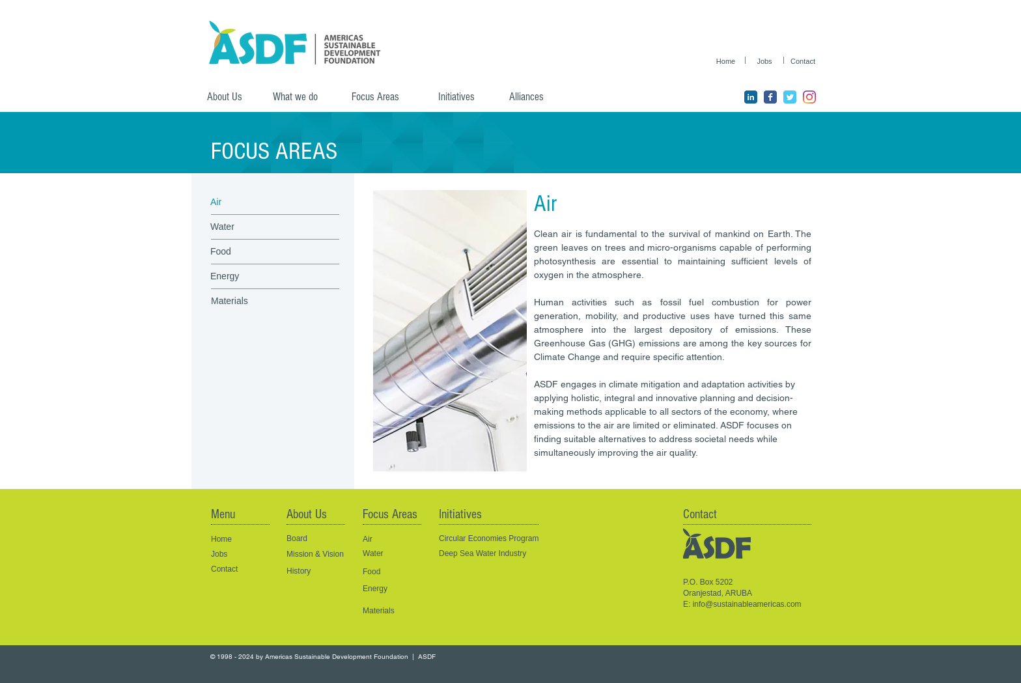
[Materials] (256, 301)
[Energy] (255, 277)
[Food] (255, 252)
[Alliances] (536, 97)
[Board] (314, 538)
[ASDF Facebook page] (770, 97)
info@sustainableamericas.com (747, 604)
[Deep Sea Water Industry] (500, 553)
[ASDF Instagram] (809, 97)
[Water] (255, 227)
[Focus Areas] (384, 97)
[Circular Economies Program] (499, 538)
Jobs (219, 554)
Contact (224, 569)
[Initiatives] (465, 97)
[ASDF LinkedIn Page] (750, 97)
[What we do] (300, 97)
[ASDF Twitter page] (789, 97)
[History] (314, 571)
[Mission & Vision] (316, 554)
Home (221, 539)
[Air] (255, 202)
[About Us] (230, 97)
